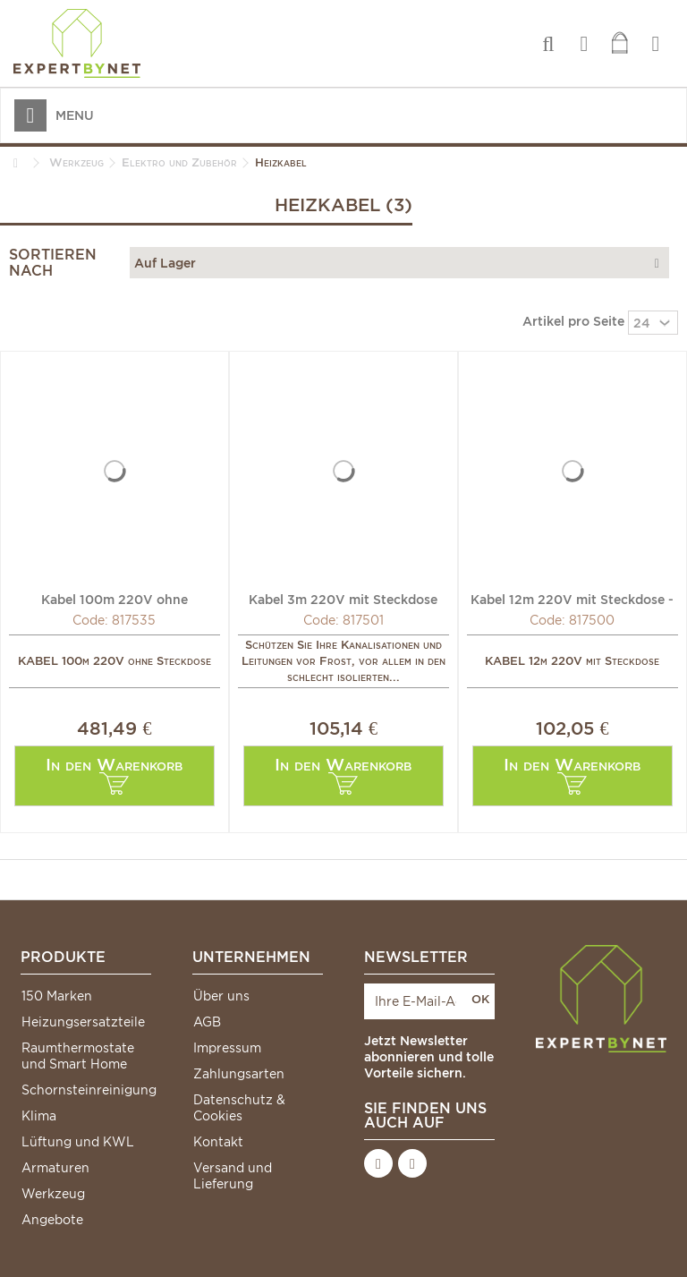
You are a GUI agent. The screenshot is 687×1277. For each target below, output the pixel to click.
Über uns (221, 996)
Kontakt (218, 1142)
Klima (38, 1116)
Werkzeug (53, 1194)
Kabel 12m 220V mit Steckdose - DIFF (572, 598)
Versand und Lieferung (232, 1176)
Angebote (52, 1220)
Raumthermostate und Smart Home (77, 1056)
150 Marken (56, 996)
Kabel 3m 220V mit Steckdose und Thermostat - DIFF (343, 598)
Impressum (227, 1048)
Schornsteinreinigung (86, 1090)
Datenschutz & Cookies (239, 1108)
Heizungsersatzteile (83, 1022)
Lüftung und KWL (77, 1142)
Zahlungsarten (238, 1074)
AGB (207, 1022)
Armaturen (55, 1168)
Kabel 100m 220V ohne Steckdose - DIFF (114, 598)
